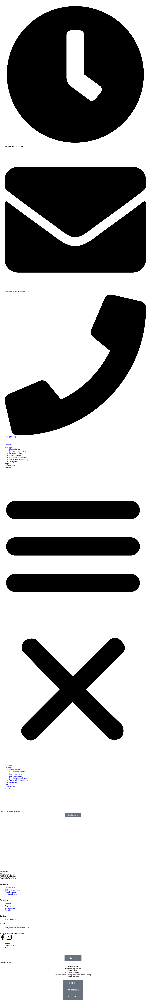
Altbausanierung (15, 455)
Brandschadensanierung (18, 457)
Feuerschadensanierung (63, 975)
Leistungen (9, 447)
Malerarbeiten (14, 449)
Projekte (8, 464)
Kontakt (8, 468)
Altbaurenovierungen (73, 973)
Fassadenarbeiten (15, 453)
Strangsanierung (15, 461)
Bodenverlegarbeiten (73, 968)
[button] (73, 617)
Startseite (8, 445)
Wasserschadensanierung (18, 459)
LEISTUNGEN (6, 962)
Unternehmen (10, 466)
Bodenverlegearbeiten (17, 451)
